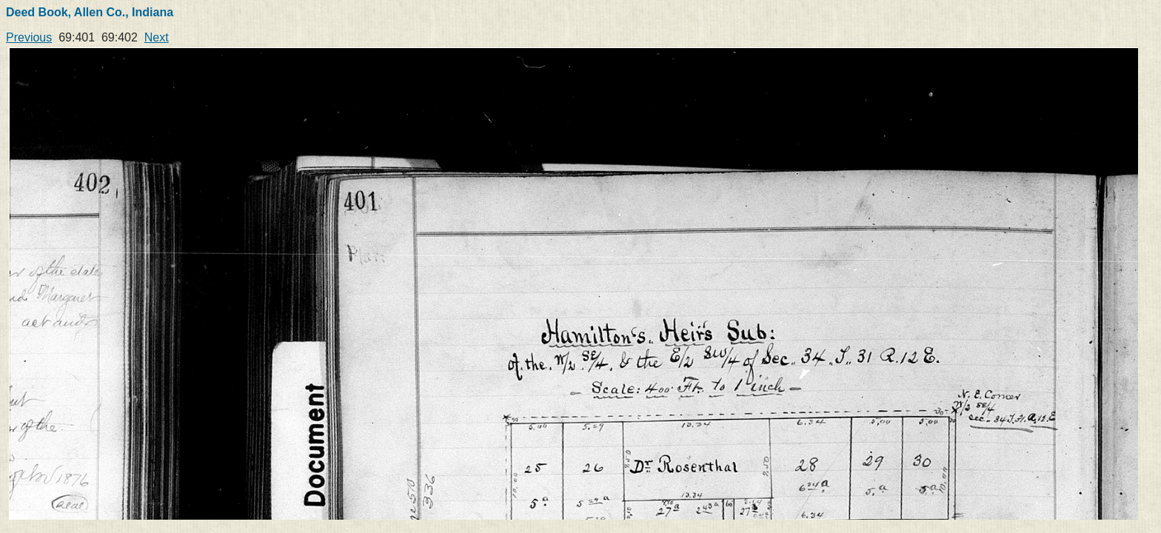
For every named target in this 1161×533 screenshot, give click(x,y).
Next (156, 37)
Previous (29, 37)
